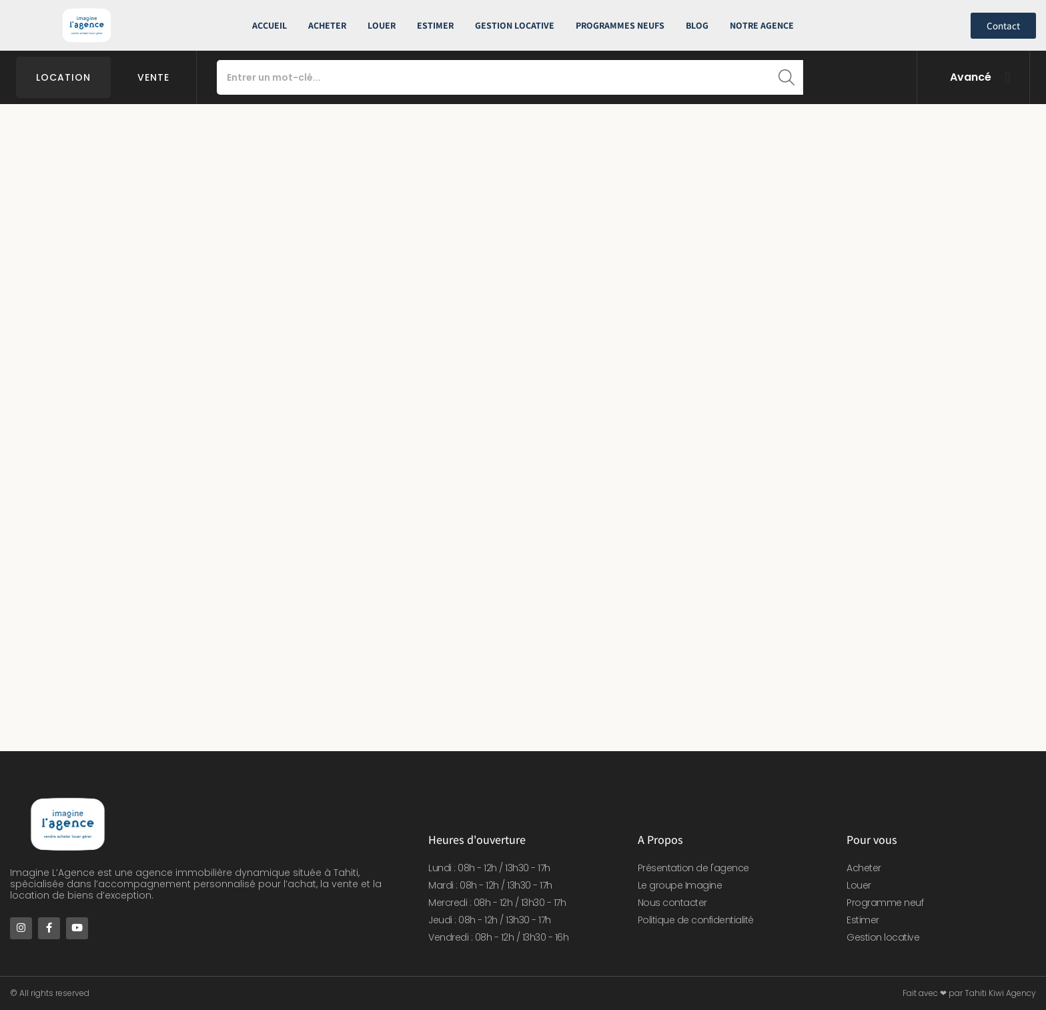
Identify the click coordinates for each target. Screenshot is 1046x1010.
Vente (153, 77)
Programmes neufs (620, 25)
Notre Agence (762, 25)
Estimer (435, 25)
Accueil (269, 25)
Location (63, 77)
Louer (382, 25)
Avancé (970, 77)
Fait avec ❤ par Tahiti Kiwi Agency (969, 993)
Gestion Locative (514, 25)
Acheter (327, 25)
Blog (697, 25)
